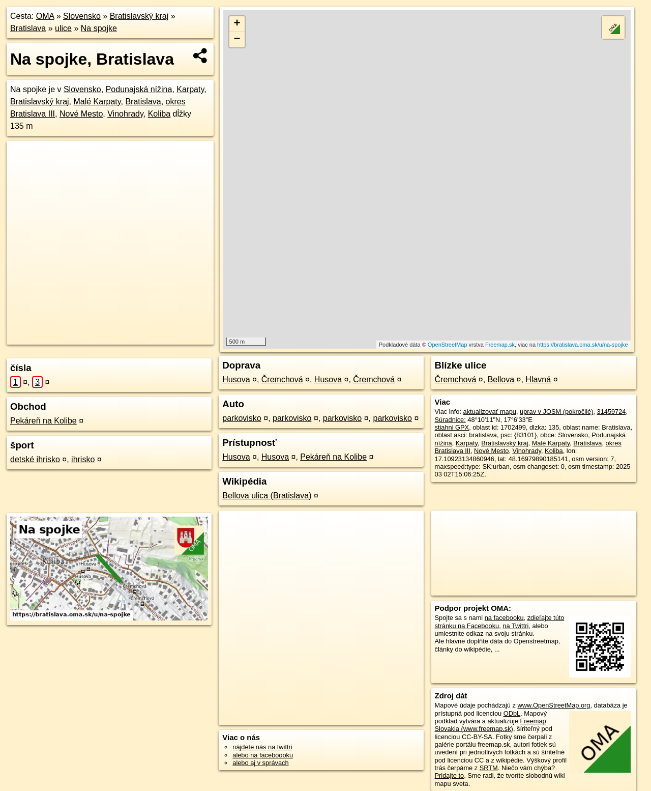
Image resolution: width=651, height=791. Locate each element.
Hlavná (538, 379)
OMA (45, 16)
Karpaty (190, 89)
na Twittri (515, 626)
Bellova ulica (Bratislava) (266, 495)
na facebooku (504, 618)
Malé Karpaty (97, 101)
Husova (236, 379)
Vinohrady (125, 113)
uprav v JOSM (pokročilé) (556, 411)
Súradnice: (450, 419)
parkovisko (241, 418)
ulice (63, 28)
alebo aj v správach (260, 763)
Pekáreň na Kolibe (43, 420)
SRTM (489, 768)
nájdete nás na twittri (262, 747)
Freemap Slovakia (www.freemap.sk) (490, 724)
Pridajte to (449, 775)
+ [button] (237, 24)
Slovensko (82, 16)
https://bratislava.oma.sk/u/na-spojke (582, 345)
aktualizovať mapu (489, 411)
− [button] (237, 39)
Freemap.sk (500, 345)
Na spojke (99, 28)
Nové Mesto (81, 113)
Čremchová (282, 379)
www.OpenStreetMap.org (553, 705)
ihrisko (83, 459)
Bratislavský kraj (139, 16)
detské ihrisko (35, 459)
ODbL (512, 713)
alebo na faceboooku (262, 755)
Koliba (159, 113)
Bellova (501, 379)
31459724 (611, 411)
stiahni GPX (452, 427)
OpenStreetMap (447, 345)
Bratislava (28, 28)
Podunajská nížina (139, 89)
